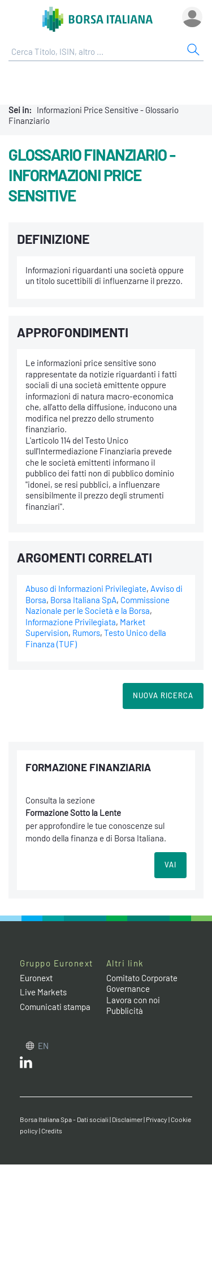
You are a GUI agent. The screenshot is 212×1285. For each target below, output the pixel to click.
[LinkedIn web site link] (26, 1065)
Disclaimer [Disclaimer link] (127, 1119)
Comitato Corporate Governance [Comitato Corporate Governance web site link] (142, 983)
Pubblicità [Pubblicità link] (124, 1010)
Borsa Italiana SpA (83, 600)
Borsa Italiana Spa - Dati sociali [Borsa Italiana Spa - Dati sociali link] (64, 1119)
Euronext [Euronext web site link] (36, 978)
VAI (170, 864)
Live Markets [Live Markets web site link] (43, 992)
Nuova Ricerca (163, 695)
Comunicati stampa (55, 1007)
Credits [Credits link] (51, 1130)
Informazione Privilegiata (70, 622)
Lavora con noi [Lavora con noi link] (133, 1000)
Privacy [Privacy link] (156, 1119)
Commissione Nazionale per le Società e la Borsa (97, 605)
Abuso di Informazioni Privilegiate (85, 588)
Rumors (86, 633)
